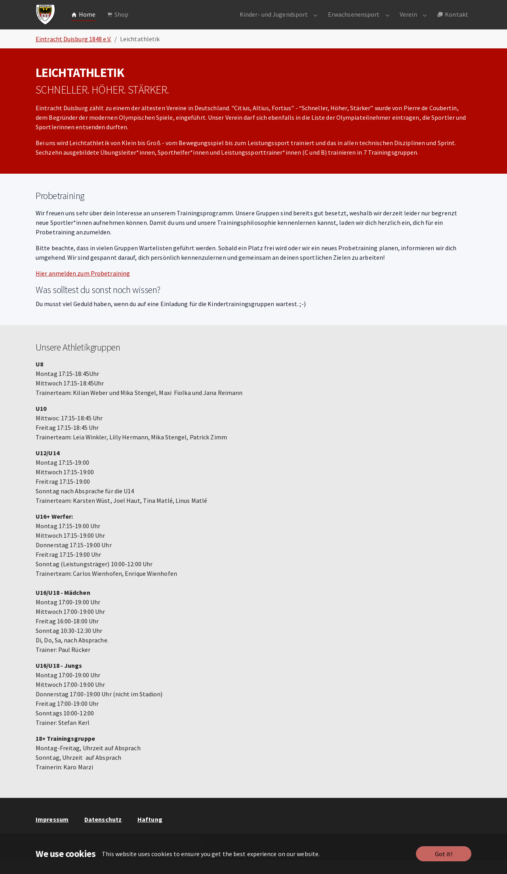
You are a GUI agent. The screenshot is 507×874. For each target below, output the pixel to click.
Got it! (443, 854)
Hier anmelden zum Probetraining (83, 287)
